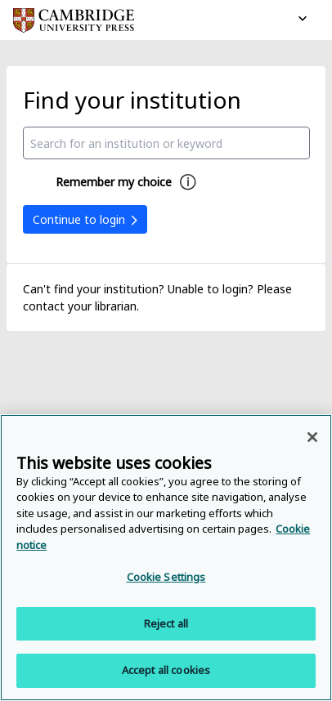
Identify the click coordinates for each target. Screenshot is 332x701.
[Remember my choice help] (188, 182)
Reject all (166, 623)
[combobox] (166, 143)
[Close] (312, 437)
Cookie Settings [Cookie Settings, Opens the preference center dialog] (166, 576)
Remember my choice (114, 182)
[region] (166, 557)
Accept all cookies (166, 670)
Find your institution (132, 99)
